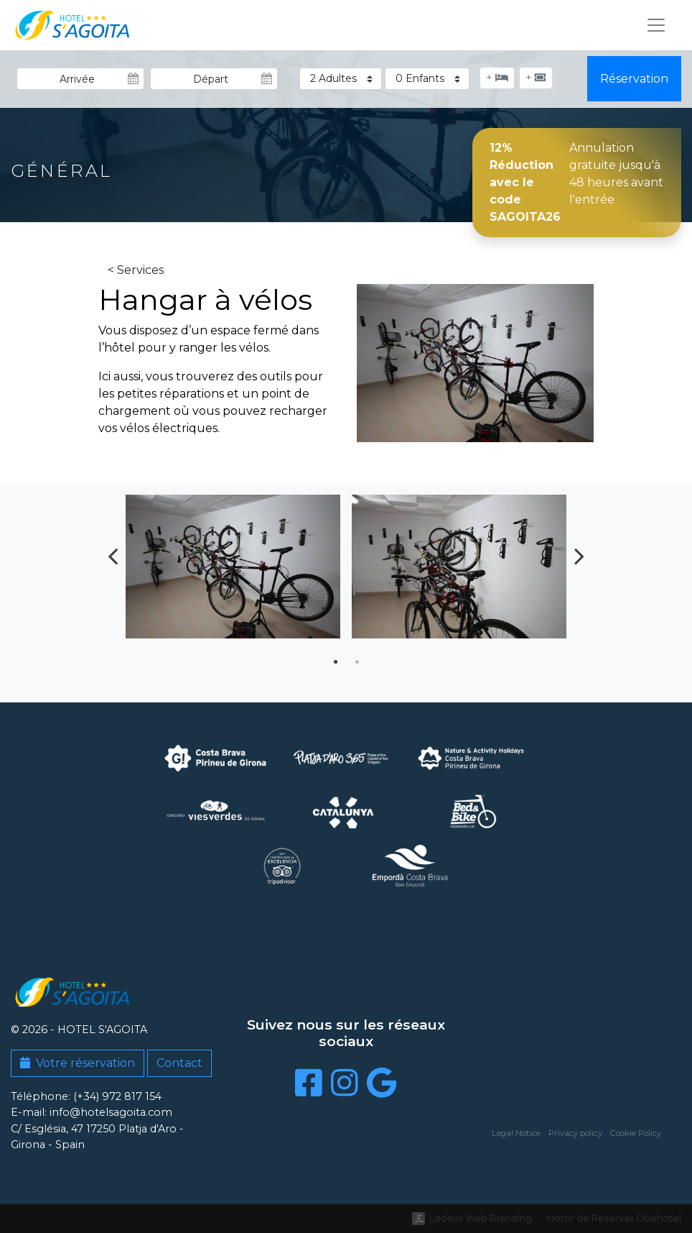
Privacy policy (575, 1133)
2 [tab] (357, 662)
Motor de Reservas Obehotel (613, 1218)
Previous (112, 555)
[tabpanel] (233, 572)
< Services (136, 270)
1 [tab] (335, 662)
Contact (179, 1063)
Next (579, 555)
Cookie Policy (635, 1133)
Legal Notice (516, 1133)
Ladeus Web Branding (480, 1218)
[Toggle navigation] (656, 25)
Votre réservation (77, 1063)
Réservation (634, 79)
